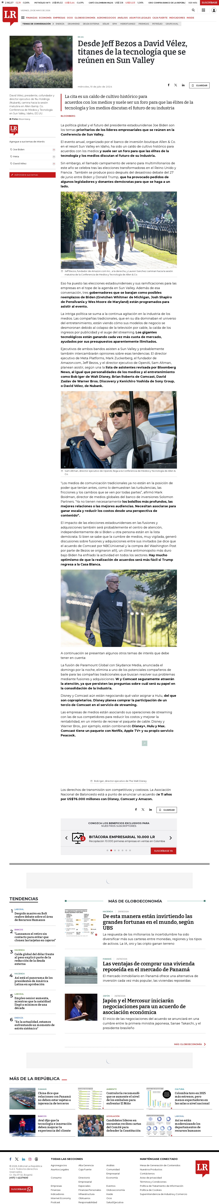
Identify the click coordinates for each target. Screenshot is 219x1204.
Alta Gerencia (86, 1165)
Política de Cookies (151, 1190)
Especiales (84, 1185)
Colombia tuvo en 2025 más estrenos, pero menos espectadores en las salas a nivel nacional (192, 1098)
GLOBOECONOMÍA (85, 17)
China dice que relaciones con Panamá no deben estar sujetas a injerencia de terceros (54, 1098)
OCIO (70, 17)
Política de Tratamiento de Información (161, 1185)
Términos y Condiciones (153, 1181)
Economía (112, 1177)
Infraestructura (86, 1194)
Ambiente (111, 1089)
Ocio (109, 1198)
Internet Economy (61, 1198)
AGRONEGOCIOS (106, 17)
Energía (60, 24)
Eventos (110, 1185)
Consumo (56, 1177)
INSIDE (190, 17)
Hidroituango (127, 24)
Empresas (56, 1185)
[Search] (193, 10)
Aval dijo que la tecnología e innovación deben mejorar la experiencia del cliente (55, 1125)
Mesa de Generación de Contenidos (160, 1165)
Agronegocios (59, 1165)
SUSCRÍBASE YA (163, 850)
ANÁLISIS (123, 17)
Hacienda (20, 950)
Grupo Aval (172, 24)
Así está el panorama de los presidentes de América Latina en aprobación (34, 981)
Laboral (19, 909)
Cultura (179, 1089)
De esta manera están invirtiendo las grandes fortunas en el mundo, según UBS (148, 922)
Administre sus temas (24, 174)
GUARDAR (199, 85)
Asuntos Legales (60, 1169)
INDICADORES (177, 17)
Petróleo (157, 24)
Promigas (144, 24)
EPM (115, 24)
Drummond (74, 24)
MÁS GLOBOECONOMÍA (188, 1044)
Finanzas (55, 1190)
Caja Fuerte (85, 1169)
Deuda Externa (91, 24)
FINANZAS (31, 17)
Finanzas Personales (90, 1190)
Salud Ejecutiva (114, 1202)
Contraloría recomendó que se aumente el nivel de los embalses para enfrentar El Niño (122, 1098)
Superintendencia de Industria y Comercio (163, 1194)
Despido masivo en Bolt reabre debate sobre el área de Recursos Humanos (34, 917)
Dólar (106, 24)
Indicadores (57, 1194)
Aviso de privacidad (151, 1177)
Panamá (42, 1089)
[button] (65, 838)
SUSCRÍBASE (209, 2)
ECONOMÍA (45, 17)
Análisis (110, 1165)
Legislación (112, 1116)
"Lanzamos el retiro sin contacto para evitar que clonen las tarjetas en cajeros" (35, 937)
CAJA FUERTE (160, 17)
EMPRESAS (59, 17)
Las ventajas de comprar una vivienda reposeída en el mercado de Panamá (149, 967)
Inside (109, 1194)
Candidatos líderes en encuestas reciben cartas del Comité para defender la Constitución (123, 1125)
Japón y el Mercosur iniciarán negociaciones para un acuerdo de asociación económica (144, 1006)
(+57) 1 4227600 (18, 1177)
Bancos (19, 929)
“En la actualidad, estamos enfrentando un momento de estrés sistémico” (35, 1025)
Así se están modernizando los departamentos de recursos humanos (188, 1125)
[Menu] (23, 17)
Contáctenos (147, 1173)
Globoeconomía (115, 1190)
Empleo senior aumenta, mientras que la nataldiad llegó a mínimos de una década (33, 1003)
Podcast (55, 1202)
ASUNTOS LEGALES (140, 17)
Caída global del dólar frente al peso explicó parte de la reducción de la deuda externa (34, 959)
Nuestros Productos (151, 1169)
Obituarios (84, 1198)
